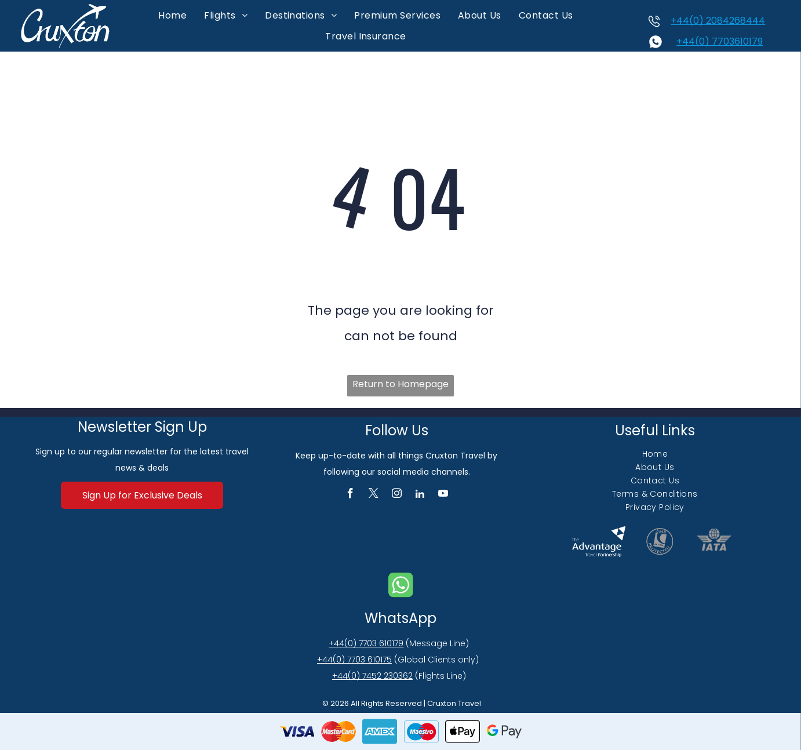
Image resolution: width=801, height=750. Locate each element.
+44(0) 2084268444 (718, 20)
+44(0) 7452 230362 (372, 676)
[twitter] (373, 495)
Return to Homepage (400, 384)
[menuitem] (172, 15)
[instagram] (396, 495)
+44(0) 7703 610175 (354, 659)
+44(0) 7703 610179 (366, 643)
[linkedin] (420, 495)
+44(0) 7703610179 (719, 41)
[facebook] (350, 495)
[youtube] (443, 495)
